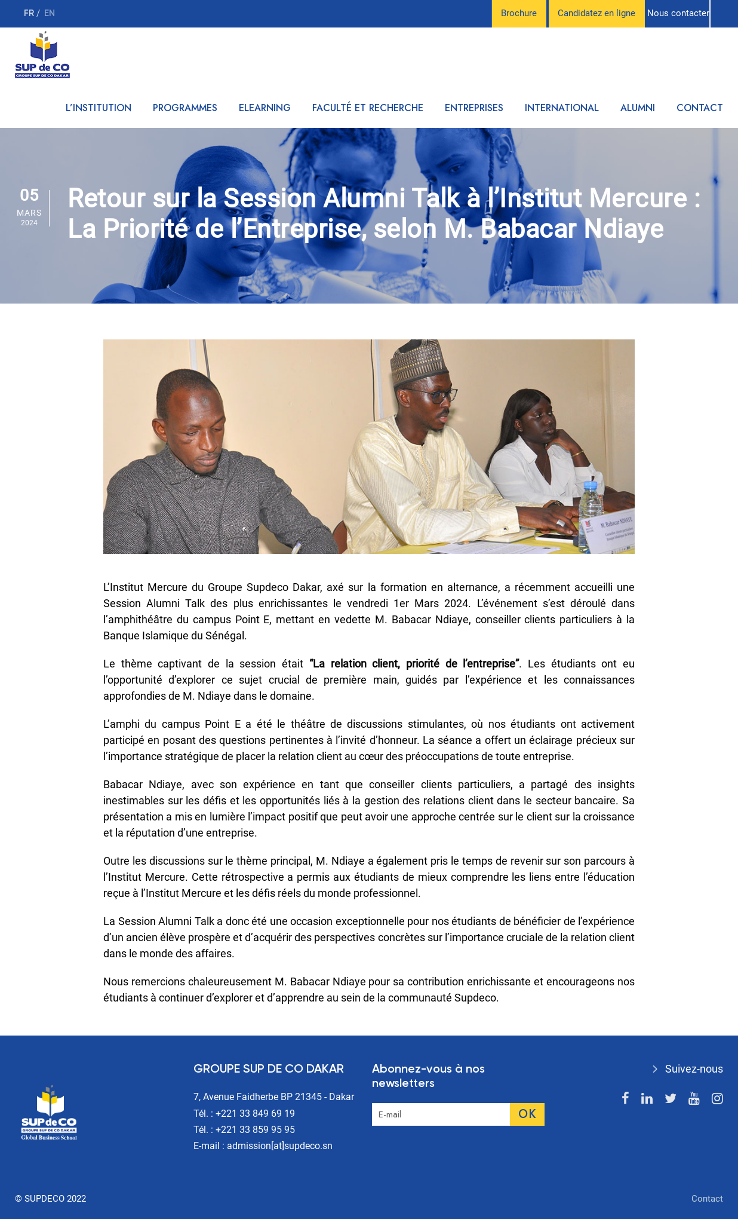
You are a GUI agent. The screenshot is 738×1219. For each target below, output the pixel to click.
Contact (699, 108)
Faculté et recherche (367, 108)
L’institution (98, 108)
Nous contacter (678, 13)
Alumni (637, 108)
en (49, 13)
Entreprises (474, 108)
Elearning (265, 108)
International (562, 108)
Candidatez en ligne (596, 13)
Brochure (519, 13)
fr (30, 13)
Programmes (185, 108)
